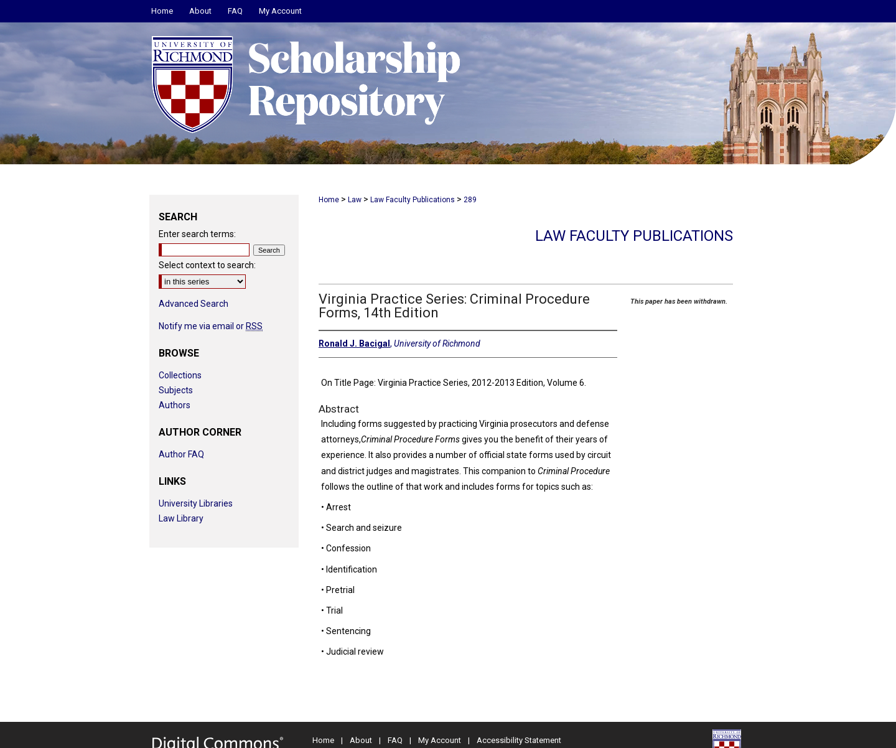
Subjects (176, 390)
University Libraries (196, 503)
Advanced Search (193, 304)
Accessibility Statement (519, 740)
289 (470, 199)
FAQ (395, 740)
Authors (174, 405)
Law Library (181, 518)
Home (329, 199)
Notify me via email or (211, 326)
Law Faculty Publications (412, 199)
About (361, 740)
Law (355, 199)
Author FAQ (181, 454)
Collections (180, 375)
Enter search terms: (197, 234)
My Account (439, 740)
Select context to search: (207, 265)
